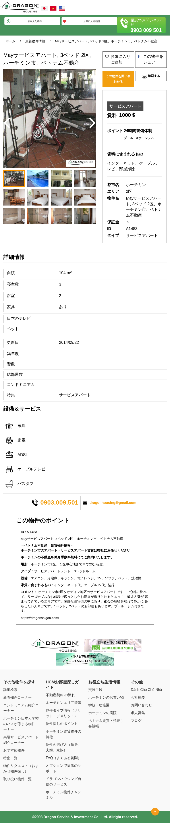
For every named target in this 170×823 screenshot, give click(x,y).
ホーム (10, 41)
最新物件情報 (35, 41)
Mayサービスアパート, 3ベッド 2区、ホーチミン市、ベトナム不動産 (106, 41)
